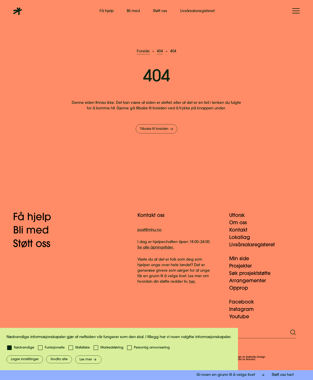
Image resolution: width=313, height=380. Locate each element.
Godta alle (59, 359)
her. (192, 282)
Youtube (241, 317)
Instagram (244, 309)
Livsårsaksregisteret (197, 11)
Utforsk (239, 215)
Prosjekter (243, 266)
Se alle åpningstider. (155, 248)
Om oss (240, 223)
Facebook (244, 302)
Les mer (88, 359)
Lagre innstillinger (25, 359)
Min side (241, 259)
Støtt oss (160, 11)
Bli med (133, 11)
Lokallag (242, 237)
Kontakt (240, 230)
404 (160, 51)
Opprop (241, 288)
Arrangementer (250, 281)
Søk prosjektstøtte (252, 273)
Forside (143, 51)
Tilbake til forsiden (157, 129)
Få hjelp (107, 11)
